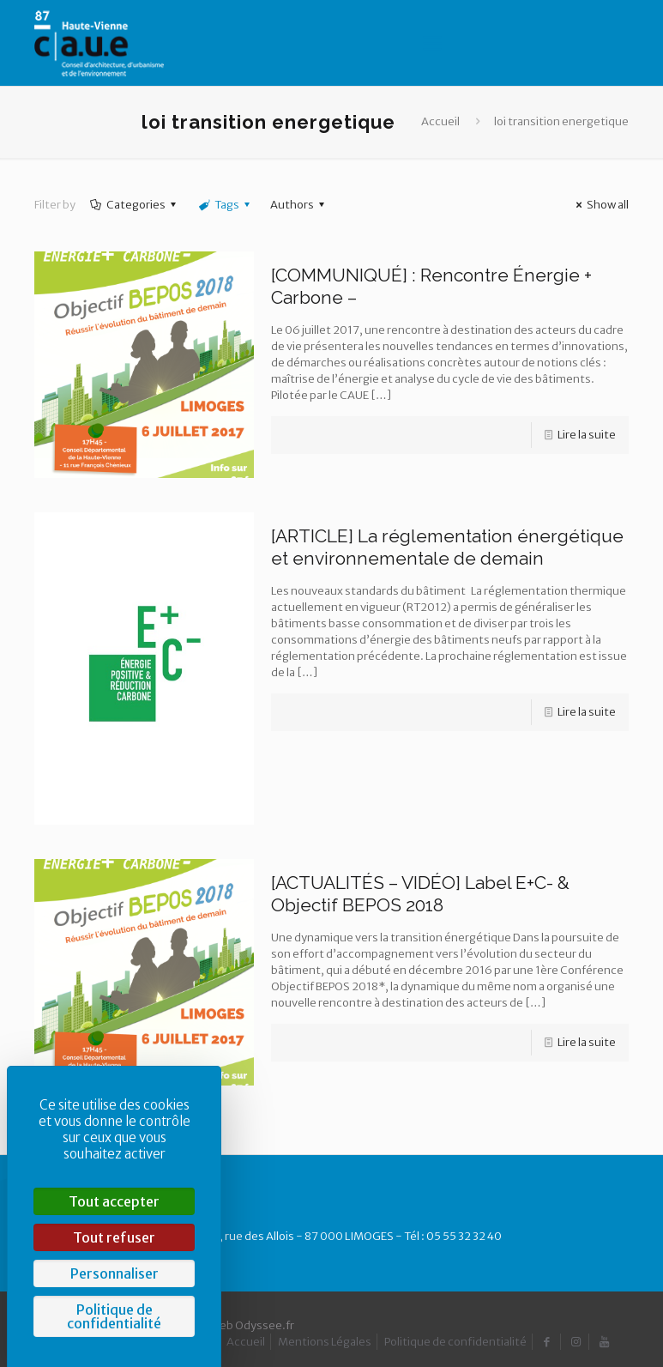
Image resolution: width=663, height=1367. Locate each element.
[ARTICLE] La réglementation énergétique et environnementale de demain (447, 547)
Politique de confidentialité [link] (114, 1316)
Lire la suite (587, 434)
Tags (225, 204)
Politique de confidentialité (455, 1341)
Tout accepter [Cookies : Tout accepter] (114, 1201)
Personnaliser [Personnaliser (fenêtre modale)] (114, 1273)
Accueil (440, 121)
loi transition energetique (561, 121)
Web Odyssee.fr (251, 1325)
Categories (134, 204)
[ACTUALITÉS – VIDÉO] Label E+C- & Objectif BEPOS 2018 (420, 894)
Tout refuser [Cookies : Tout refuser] (114, 1237)
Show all (600, 204)
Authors (299, 204)
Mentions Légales (324, 1341)
